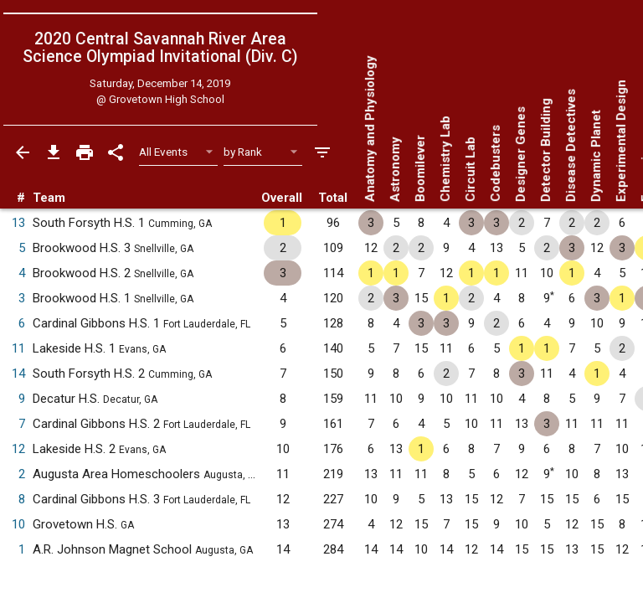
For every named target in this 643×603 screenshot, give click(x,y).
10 (18, 524)
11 (18, 348)
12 (18, 448)
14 (18, 373)
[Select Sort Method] (263, 152)
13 (18, 222)
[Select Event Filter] (179, 152)
